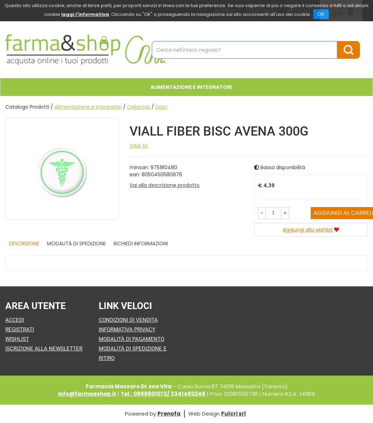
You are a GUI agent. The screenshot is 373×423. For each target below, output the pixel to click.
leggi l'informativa (85, 14)
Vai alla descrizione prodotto (165, 185)
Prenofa (168, 413)
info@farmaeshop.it (87, 394)
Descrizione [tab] (24, 243)
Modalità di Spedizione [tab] (76, 243)
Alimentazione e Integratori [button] (191, 87)
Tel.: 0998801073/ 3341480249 (163, 394)
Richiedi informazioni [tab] (141, 243)
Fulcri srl (233, 413)
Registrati (19, 329)
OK (321, 14)
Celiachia (138, 106)
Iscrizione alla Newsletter (43, 348)
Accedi (14, 320)
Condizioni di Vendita (128, 320)
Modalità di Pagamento (131, 339)
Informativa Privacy (127, 329)
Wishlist (17, 339)
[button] (262, 213)
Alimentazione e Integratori (88, 106)
